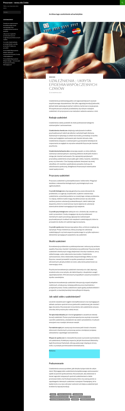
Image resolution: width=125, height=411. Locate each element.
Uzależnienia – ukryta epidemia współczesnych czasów (73, 84)
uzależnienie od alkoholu (59, 396)
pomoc (53, 394)
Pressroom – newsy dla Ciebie (16, 2)
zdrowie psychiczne (87, 399)
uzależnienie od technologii (60, 399)
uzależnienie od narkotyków (80, 396)
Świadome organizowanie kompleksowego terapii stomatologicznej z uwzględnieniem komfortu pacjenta (10, 27)
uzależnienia (78, 394)
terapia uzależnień (64, 394)
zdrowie (52, 77)
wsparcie (75, 399)
